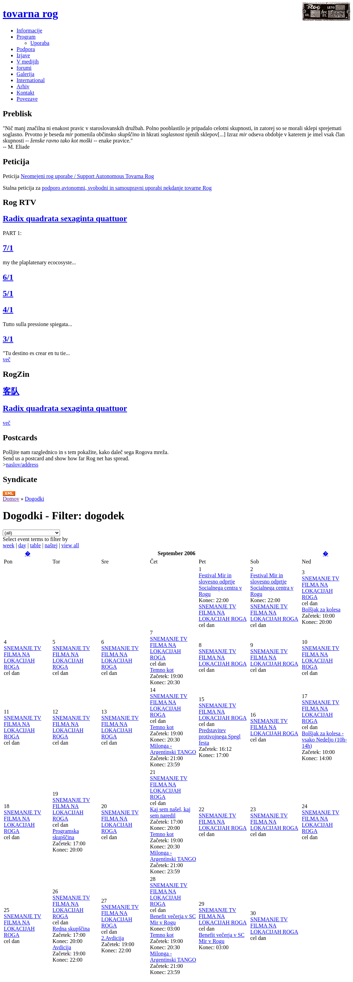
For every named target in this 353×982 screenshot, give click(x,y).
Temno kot (162, 670)
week (8, 545)
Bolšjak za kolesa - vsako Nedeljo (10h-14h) (324, 739)
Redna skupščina (71, 929)
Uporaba (39, 43)
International (31, 80)
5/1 (8, 293)
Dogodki (34, 499)
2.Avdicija (112, 938)
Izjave (23, 55)
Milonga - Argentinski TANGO (173, 749)
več (6, 359)
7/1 (8, 247)
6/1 (8, 277)
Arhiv (23, 86)
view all (70, 545)
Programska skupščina (65, 834)
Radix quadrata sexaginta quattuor (65, 218)
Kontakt (25, 93)
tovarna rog (30, 13)
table (35, 545)
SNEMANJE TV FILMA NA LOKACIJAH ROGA (222, 612)
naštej (51, 545)
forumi (24, 68)
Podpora (26, 49)
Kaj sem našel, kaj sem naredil (170, 812)
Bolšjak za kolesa (321, 609)
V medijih (28, 62)
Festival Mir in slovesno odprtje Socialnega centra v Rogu (220, 584)
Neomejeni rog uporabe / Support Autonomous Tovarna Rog (87, 176)
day (22, 545)
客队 (11, 391)
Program (26, 37)
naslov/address (22, 465)
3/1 (8, 338)
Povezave (27, 99)
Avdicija (61, 947)
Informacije (29, 30)
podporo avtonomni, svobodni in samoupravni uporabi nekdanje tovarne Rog (127, 188)
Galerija (25, 74)
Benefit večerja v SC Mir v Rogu (173, 919)
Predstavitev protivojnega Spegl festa (219, 736)
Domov (11, 499)
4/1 (8, 309)
